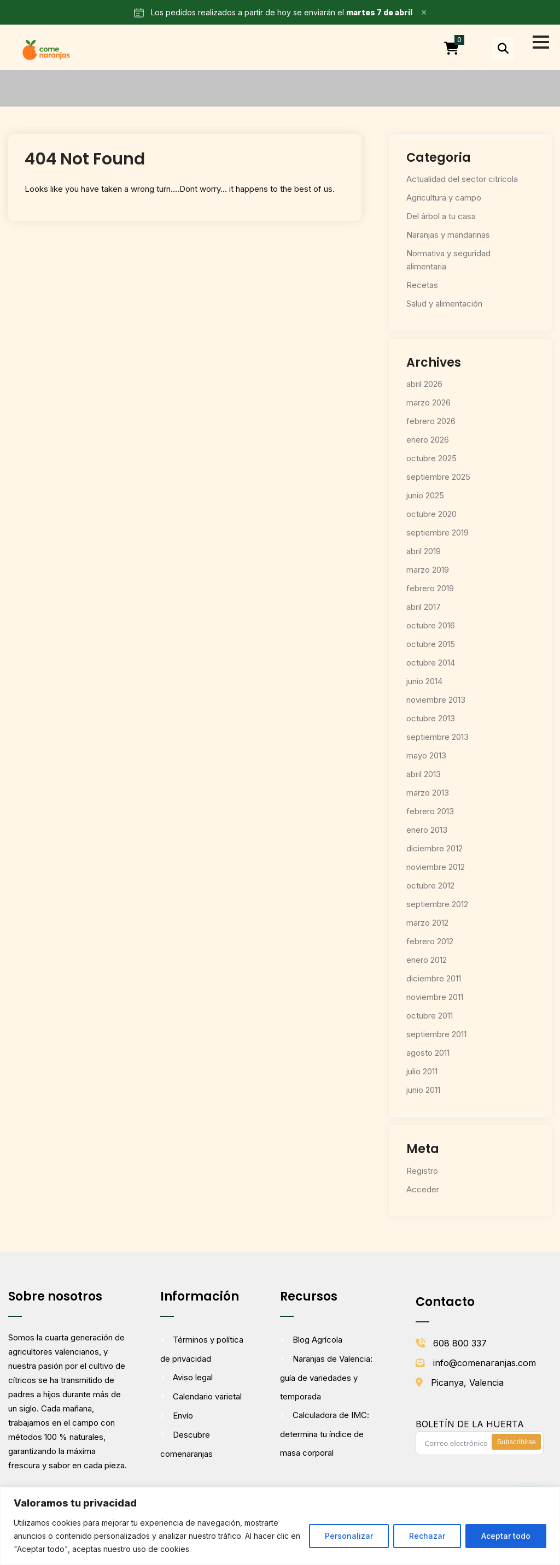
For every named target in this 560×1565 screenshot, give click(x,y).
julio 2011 (422, 1071)
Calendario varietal (207, 1396)
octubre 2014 (430, 662)
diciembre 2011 (433, 978)
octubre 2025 (431, 458)
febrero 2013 (430, 811)
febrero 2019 (430, 588)
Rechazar (427, 1535)
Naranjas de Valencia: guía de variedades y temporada (326, 1378)
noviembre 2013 (435, 700)
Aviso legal (193, 1377)
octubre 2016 (430, 625)
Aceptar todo (505, 1535)
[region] (280, 1526)
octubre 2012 (430, 885)
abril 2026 (424, 384)
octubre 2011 (429, 1015)
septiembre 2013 (437, 737)
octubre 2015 (430, 644)
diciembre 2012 (434, 848)
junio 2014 (424, 681)
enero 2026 (427, 439)
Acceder (422, 1189)
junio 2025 (425, 495)
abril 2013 (423, 774)
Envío (183, 1415)
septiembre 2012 (437, 904)
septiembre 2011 (436, 1034)
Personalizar (349, 1535)
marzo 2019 (427, 569)
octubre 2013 (430, 718)
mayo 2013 (426, 755)
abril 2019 (423, 551)
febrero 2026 (431, 421)
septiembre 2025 (438, 477)
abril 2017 (423, 607)
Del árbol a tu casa (441, 216)
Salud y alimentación (444, 303)
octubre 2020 (431, 514)
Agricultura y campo (443, 197)
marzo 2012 (427, 922)
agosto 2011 (428, 1053)
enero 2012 (426, 960)
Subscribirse (516, 1442)
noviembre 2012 (435, 867)
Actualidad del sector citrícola (462, 179)
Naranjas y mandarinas (448, 235)
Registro (422, 1171)
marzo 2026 (428, 402)
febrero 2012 (429, 941)
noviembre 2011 (434, 997)
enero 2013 (426, 830)
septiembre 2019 (437, 532)
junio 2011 (423, 1090)
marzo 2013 (427, 792)
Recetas (422, 285)
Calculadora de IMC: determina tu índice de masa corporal (324, 1434)
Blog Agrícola (317, 1339)
